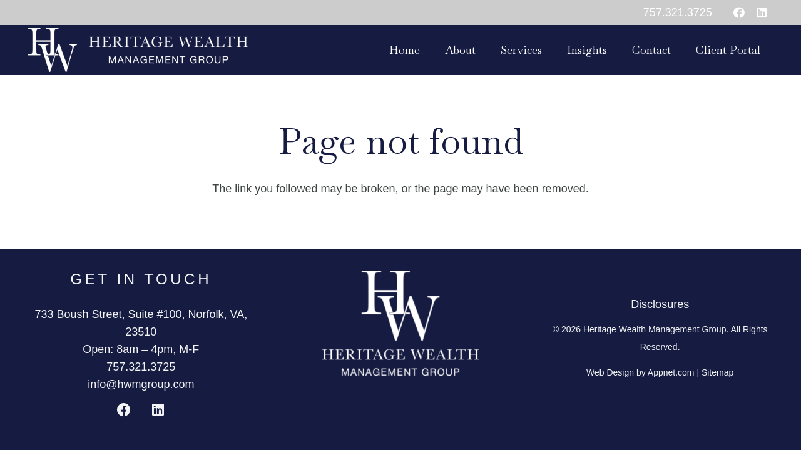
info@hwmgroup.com (141, 384)
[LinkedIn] (761, 12)
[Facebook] (739, 12)
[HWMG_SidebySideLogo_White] (138, 50)
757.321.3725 (140, 367)
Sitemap (717, 373)
